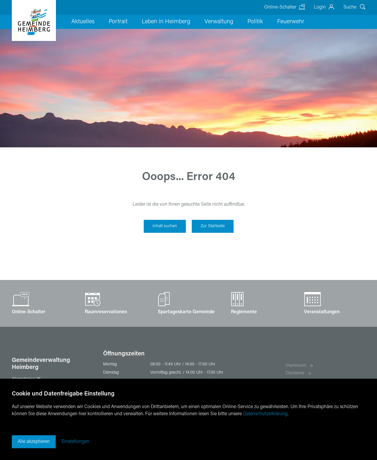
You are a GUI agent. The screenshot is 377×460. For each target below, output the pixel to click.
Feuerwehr (265, 31)
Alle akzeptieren (34, 441)
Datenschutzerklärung (265, 414)
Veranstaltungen (322, 312)
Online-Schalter (280, 7)
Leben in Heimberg (156, 31)
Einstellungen (75, 441)
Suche (349, 7)
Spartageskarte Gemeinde (186, 312)
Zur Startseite (213, 226)
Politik (235, 31)
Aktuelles (83, 31)
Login (320, 7)
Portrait (113, 31)
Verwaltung (203, 31)
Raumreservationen (106, 312)
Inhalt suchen (165, 226)
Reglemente (244, 312)
